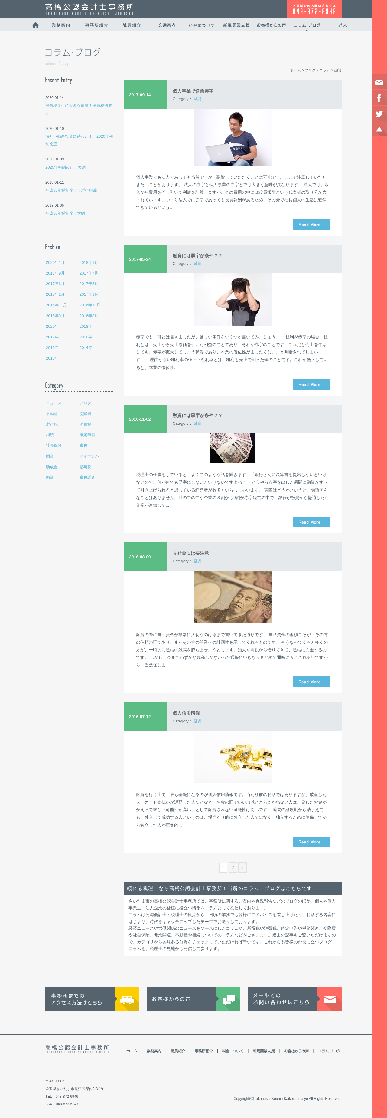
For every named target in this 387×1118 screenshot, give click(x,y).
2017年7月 (89, 273)
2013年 (52, 358)
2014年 (86, 347)
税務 (83, 445)
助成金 (52, 467)
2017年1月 (89, 294)
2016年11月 (56, 305)
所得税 (52, 424)
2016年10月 (90, 305)
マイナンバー (91, 456)
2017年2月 (55, 294)
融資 (50, 477)
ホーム (295, 70)
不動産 (52, 413)
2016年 (86, 337)
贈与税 (85, 467)
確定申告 (87, 434)
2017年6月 (55, 283)
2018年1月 (89, 262)
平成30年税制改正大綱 (65, 213)
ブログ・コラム (317, 70)
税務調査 (87, 477)
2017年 (52, 337)
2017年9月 (55, 273)
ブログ (85, 403)
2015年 (52, 347)
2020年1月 (55, 262)
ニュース (54, 403)
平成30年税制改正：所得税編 (71, 190)
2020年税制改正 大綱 (65, 167)
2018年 (86, 326)
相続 (50, 434)
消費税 (85, 424)
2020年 (52, 326)
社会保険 (54, 445)
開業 (50, 456)
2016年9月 (55, 316)
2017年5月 (89, 283)
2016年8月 (89, 316)
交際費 (85, 413)
